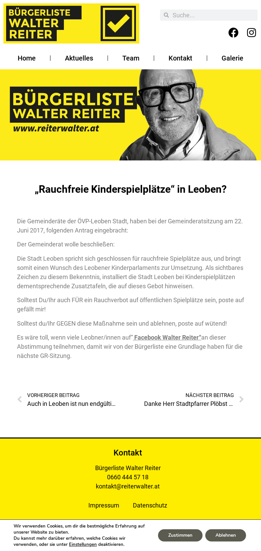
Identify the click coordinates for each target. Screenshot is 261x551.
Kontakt (180, 58)
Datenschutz (150, 505)
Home (27, 58)
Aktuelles (79, 58)
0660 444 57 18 (128, 477)
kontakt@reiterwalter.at (128, 486)
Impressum (103, 505)
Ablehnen (225, 535)
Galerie (232, 58)
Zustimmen (180, 535)
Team (130, 58)
